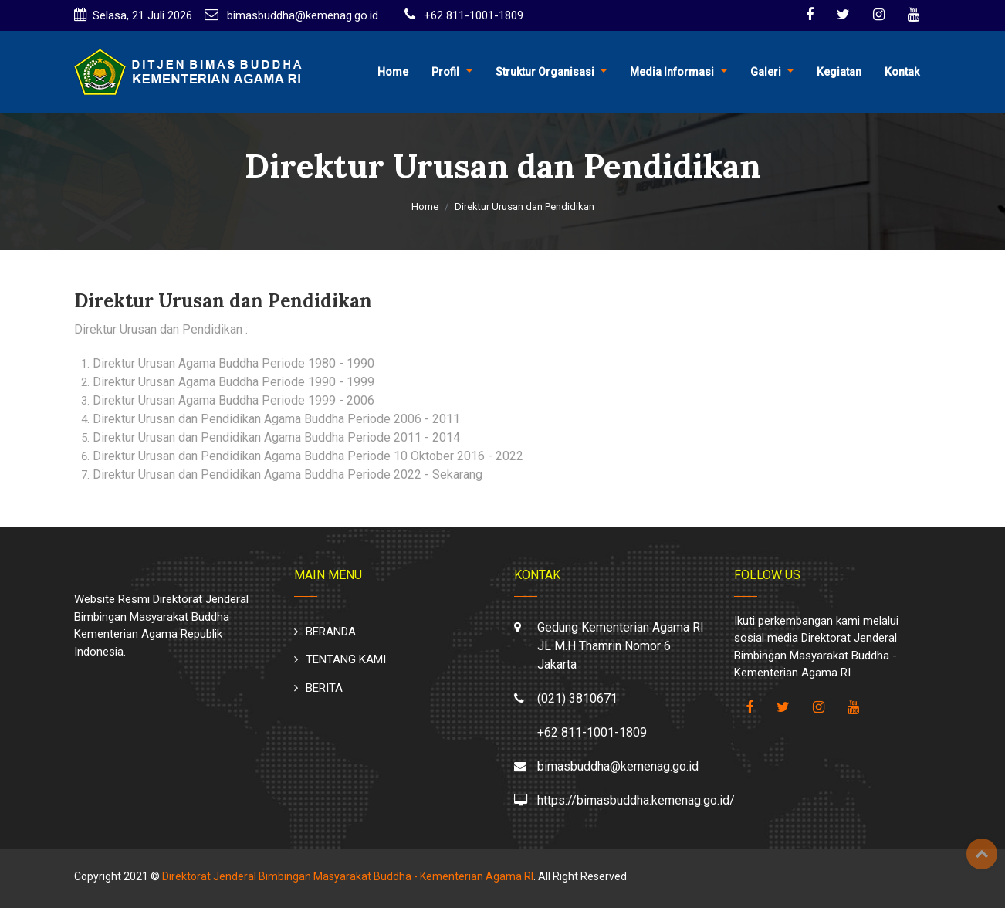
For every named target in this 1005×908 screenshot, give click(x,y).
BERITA (324, 688)
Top (981, 854)
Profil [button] (445, 72)
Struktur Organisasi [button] (545, 72)
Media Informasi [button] (672, 72)
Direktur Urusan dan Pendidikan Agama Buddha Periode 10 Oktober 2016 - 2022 (308, 456)
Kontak (902, 72)
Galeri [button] (765, 72)
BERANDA (331, 632)
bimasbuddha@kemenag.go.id (301, 15)
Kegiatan (839, 72)
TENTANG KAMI (346, 659)
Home (392, 72)
